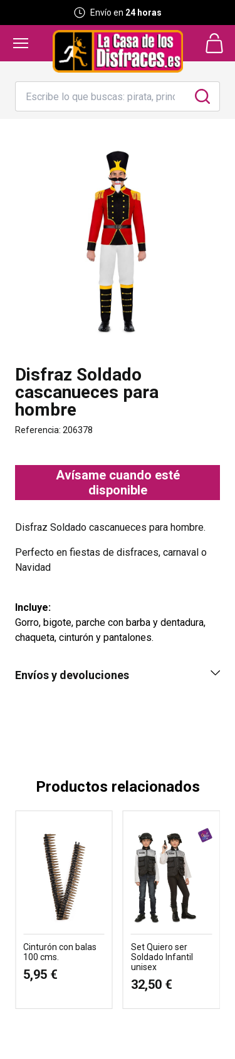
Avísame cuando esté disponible (118, 483)
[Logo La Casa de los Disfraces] (118, 51)
